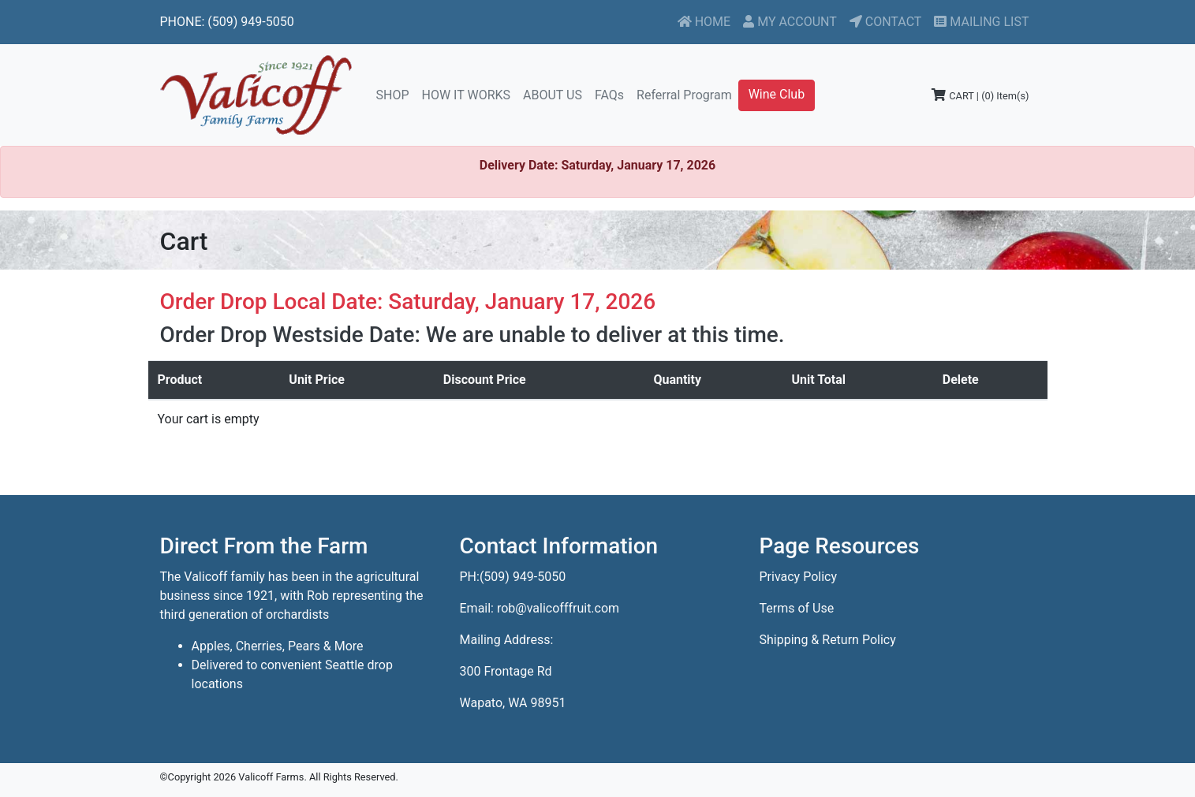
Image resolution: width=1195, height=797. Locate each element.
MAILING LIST (981, 21)
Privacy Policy (799, 576)
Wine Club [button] (777, 94)
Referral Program (684, 95)
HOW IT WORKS (466, 95)
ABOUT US (552, 95)
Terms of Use (797, 608)
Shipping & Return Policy (828, 639)
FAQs (609, 95)
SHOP (396, 93)
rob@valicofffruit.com (558, 608)
